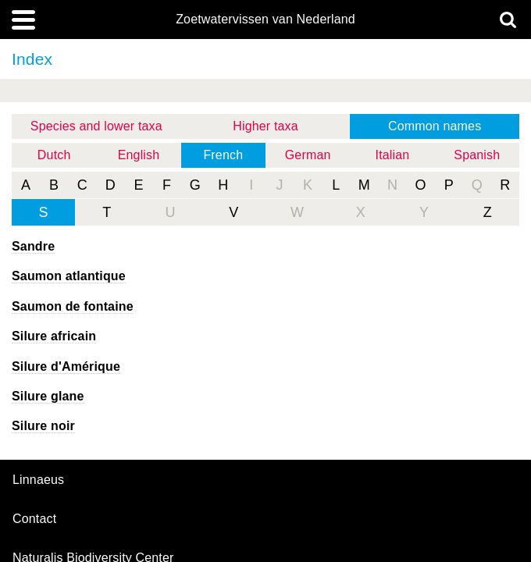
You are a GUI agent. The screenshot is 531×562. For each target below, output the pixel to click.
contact (34, 518)
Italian (393, 155)
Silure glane (48, 396)
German (308, 155)
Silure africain (54, 336)
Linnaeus (38, 480)
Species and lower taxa (96, 126)
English (139, 155)
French (223, 155)
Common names (434, 126)
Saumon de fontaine (73, 306)
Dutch (54, 155)
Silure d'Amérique (66, 366)
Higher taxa (265, 126)
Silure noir (43, 425)
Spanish (477, 155)
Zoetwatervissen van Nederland (265, 19)
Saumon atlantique (69, 276)
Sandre (33, 246)
